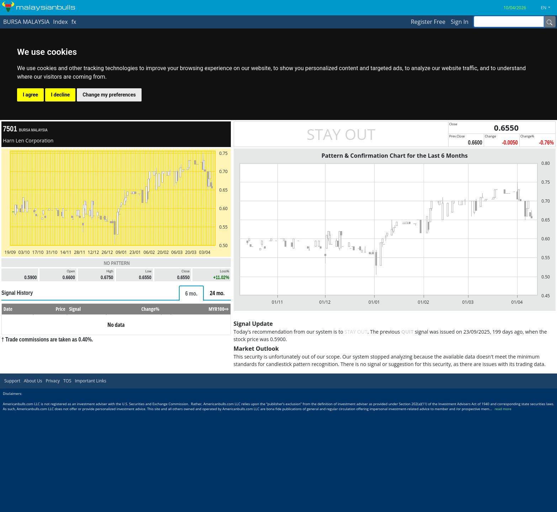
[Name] (549, 21)
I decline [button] (60, 95)
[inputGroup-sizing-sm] (509, 21)
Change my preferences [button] (109, 95)
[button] (548, 8)
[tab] (191, 293)
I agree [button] (30, 95)
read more (503, 409)
